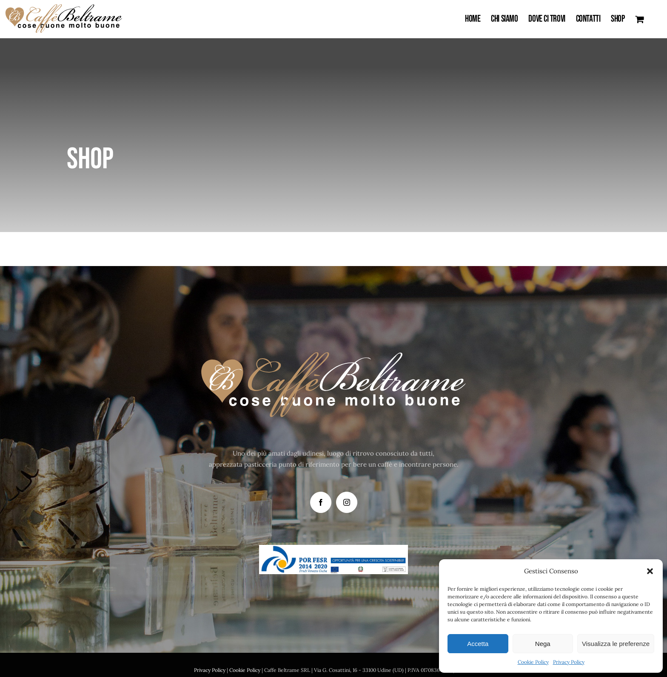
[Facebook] (320, 502)
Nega (542, 643)
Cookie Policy (533, 662)
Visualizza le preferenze (616, 643)
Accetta (477, 643)
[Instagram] (346, 502)
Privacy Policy (568, 662)
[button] (650, 571)
